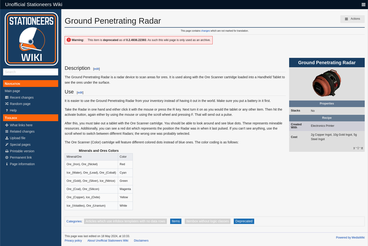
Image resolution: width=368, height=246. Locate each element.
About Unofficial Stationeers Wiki (108, 240)
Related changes (19, 131)
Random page (18, 104)
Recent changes (19, 97)
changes (205, 31)
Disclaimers (141, 240)
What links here (18, 125)
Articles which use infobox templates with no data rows (125, 221)
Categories (73, 221)
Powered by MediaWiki (350, 237)
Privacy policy (73, 240)
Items (176, 221)
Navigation (12, 84)
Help (11, 110)
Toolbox (11, 118)
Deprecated (243, 221)
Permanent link (18, 157)
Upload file (15, 138)
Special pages (18, 144)
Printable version (19, 151)
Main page (12, 91)
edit (96, 69)
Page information (20, 164)
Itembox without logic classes (207, 221)
